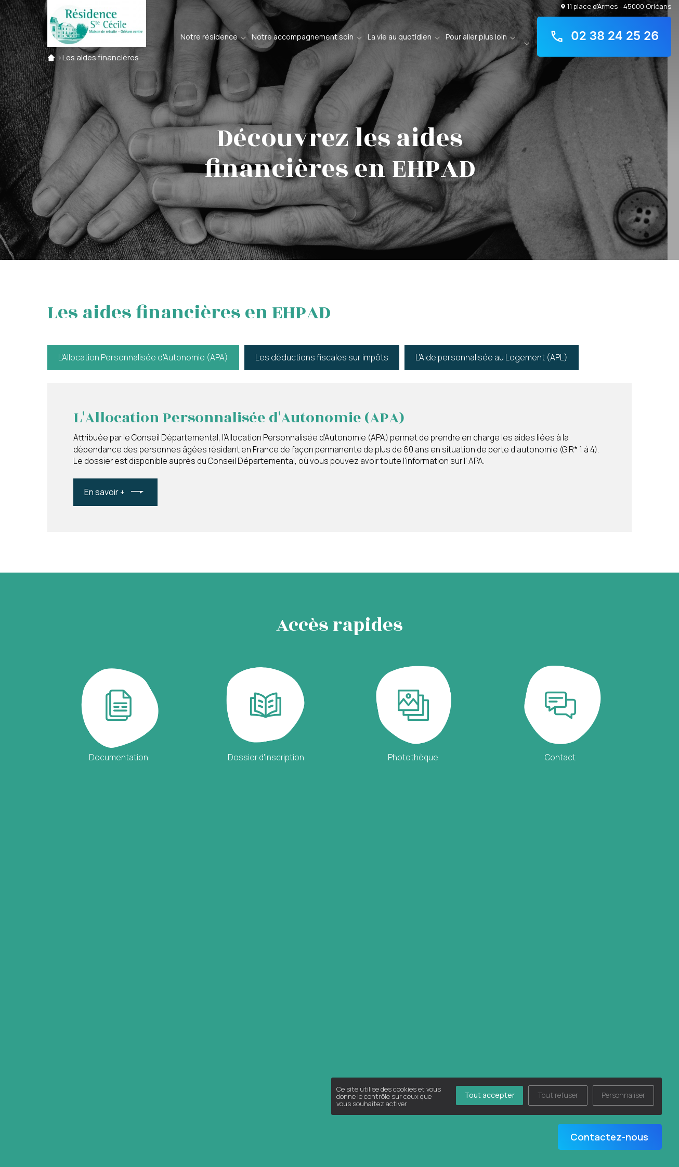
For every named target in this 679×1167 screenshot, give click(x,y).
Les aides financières (100, 57)
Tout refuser (558, 1095)
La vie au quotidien (400, 37)
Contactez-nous (609, 1137)
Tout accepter (489, 1095)
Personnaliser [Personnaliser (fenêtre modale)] (623, 1095)
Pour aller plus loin (476, 37)
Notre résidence (209, 37)
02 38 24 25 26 (604, 36)
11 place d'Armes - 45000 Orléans (616, 6)
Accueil (51, 57)
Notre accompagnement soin (303, 37)
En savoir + (104, 492)
